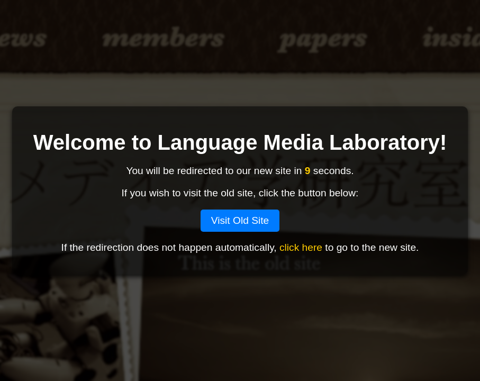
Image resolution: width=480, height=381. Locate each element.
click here (300, 247)
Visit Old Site (240, 220)
